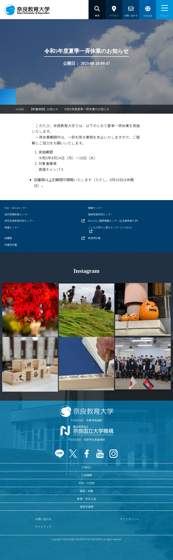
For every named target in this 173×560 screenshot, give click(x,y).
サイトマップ (43, 526)
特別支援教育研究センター (19, 220)
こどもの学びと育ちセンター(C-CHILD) (110, 227)
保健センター (12, 227)
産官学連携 (86, 506)
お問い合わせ (43, 519)
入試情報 (86, 475)
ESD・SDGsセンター (16, 208)
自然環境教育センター (17, 214)
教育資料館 (94, 238)
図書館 (8, 238)
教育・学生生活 (86, 499)
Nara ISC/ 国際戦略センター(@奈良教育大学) (113, 220)
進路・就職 (86, 491)
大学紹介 (86, 467)
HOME (20, 109)
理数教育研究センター (100, 214)
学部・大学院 (86, 483)
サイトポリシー (129, 519)
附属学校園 (11, 244)
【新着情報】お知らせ (44, 109)
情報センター (95, 208)
